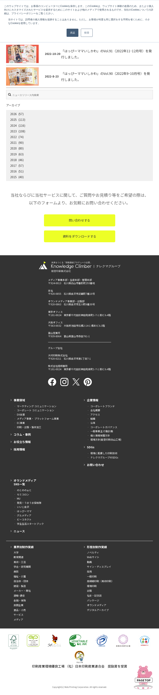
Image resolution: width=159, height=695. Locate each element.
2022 (13, 137)
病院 (16, 571)
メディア (18, 619)
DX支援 (21, 414)
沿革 (92, 422)
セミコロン (23, 494)
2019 (13, 154)
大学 (16, 552)
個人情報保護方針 (100, 435)
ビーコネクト (24, 519)
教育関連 (18, 557)
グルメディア (24, 515)
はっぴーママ (24, 511)
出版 (89, 590)
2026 (13, 114)
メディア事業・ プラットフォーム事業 (38, 418)
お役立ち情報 (22, 442)
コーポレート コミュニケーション (35, 410)
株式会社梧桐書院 (58, 366)
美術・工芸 (20, 562)
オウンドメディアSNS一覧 (25, 482)
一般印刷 (92, 576)
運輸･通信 (19, 595)
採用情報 (19, 449)
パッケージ (93, 600)
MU (18, 498)
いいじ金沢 (23, 506)
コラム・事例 (22, 434)
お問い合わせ (95, 465)
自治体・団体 (21, 581)
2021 (13, 143)
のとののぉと (24, 490)
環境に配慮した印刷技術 (103, 453)
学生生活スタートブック (30, 523)
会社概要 (95, 410)
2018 (13, 160)
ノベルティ (93, 552)
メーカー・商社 (22, 590)
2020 (13, 148)
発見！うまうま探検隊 (29, 502)
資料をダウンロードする (79, 236)
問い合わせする (79, 220)
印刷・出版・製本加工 (29, 427)
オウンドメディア (96, 605)
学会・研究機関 (22, 566)
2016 (13, 171)
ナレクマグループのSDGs (104, 457)
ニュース (19, 531)
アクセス (95, 414)
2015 (13, 177)
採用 (89, 571)
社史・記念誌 (94, 595)
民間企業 (18, 605)
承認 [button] (72, 32)
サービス (18, 614)
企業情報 (92, 400)
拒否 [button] (86, 32)
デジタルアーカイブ (98, 610)
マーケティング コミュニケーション (36, 406)
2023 (13, 131)
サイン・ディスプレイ (99, 566)
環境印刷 (92, 586)
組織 (92, 418)
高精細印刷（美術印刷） (100, 581)
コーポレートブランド (102, 406)
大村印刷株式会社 (58, 355)
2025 (13, 120)
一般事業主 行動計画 (101, 431)
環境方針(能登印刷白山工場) (105, 439)
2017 (13, 166)
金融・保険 (20, 600)
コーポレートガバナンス (103, 427)
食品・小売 (20, 610)
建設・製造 (20, 586)
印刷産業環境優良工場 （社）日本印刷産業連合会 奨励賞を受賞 (79, 666)
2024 (13, 125)
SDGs (90, 447)
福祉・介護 (20, 576)
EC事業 (21, 422)
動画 (89, 562)
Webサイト (93, 557)
